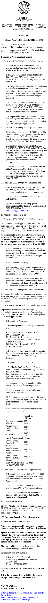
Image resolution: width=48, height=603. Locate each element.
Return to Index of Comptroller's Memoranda (19, 597)
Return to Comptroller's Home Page (15, 600)
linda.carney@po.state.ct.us (17, 210)
